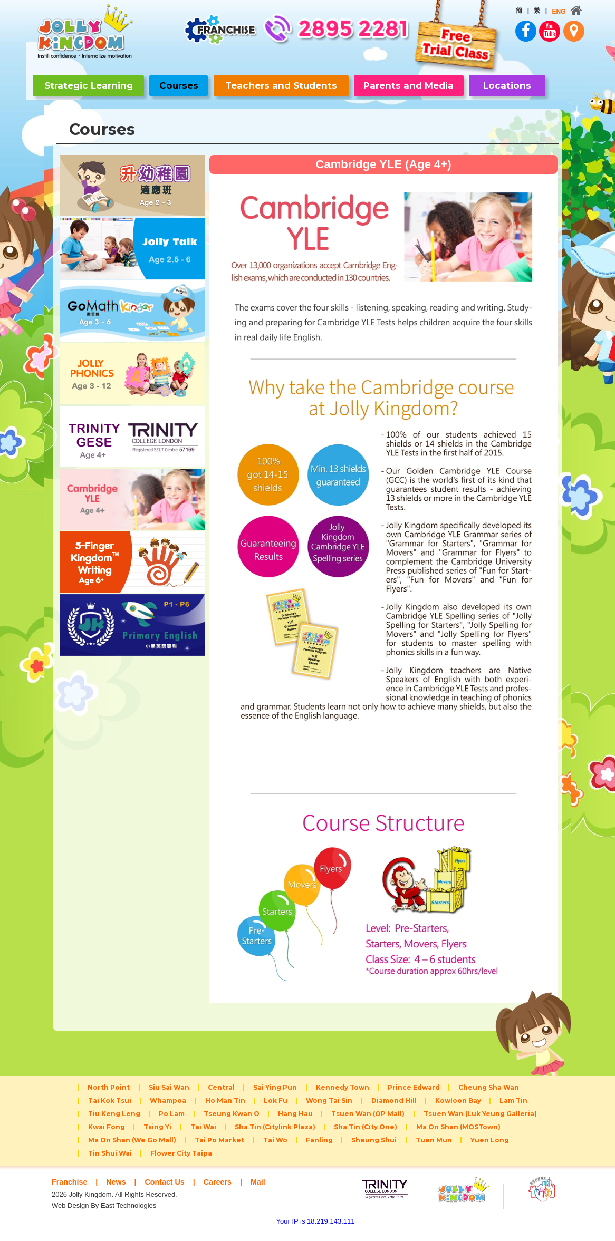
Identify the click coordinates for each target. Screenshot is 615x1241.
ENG (541, 11)
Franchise (70, 1191)
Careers (223, 1191)
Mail (265, 1191)
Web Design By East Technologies (104, 1215)
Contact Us (168, 1191)
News (118, 1191)
